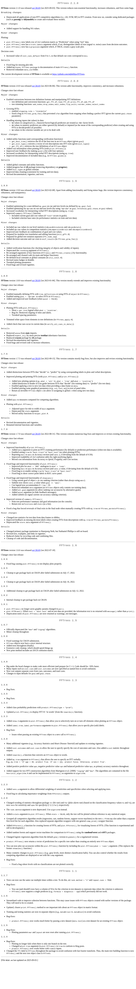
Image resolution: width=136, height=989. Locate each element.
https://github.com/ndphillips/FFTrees (68, 77)
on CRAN (36, 8)
